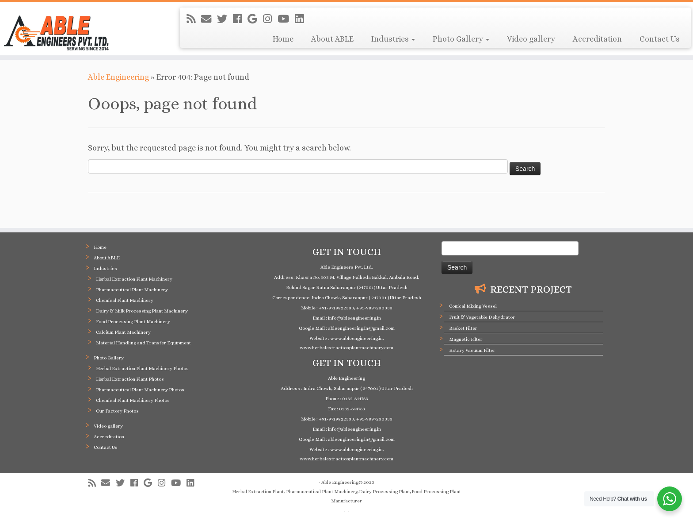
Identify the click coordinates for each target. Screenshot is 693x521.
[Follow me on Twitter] (225, 19)
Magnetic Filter (466, 339)
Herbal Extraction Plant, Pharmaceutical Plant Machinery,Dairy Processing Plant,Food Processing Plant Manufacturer (346, 496)
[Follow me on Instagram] (270, 19)
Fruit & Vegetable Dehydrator (482, 317)
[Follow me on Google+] (255, 19)
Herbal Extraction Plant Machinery (134, 279)
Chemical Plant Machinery (124, 300)
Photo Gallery (461, 39)
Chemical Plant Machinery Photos (133, 400)
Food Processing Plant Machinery (133, 321)
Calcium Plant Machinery (123, 332)
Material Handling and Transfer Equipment (143, 343)
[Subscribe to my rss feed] (194, 19)
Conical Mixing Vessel (473, 306)
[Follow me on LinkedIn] (302, 19)
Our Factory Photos (117, 411)
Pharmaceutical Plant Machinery (132, 290)
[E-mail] (209, 19)
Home (283, 39)
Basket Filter (463, 328)
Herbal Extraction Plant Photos (130, 379)
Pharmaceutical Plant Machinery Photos (140, 390)
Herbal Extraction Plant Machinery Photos (142, 368)
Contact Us (660, 39)
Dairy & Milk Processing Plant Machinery (142, 311)
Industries (393, 39)
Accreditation (597, 39)
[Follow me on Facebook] (240, 19)
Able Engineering (118, 77)
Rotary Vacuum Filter (472, 350)
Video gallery (531, 39)
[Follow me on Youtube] (286, 19)
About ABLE (332, 39)
